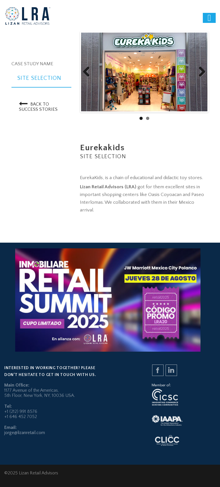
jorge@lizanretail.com (24, 432)
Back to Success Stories (38, 106)
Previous (88, 72)
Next (200, 72)
